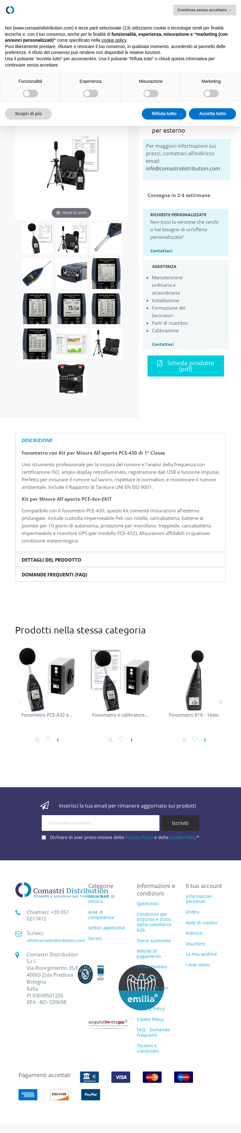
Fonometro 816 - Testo (194, 715)
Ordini (192, 912)
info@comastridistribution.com (183, 168)
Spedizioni (148, 903)
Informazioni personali (199, 899)
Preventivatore (152, 967)
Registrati (147, 998)
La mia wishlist (201, 954)
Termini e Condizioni (148, 1048)
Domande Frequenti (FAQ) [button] (54, 575)
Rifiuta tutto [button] (164, 113)
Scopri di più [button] (28, 113)
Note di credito (201, 923)
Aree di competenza (101, 915)
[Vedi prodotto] (58, 739)
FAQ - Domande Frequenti (153, 1032)
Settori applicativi (106, 928)
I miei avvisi (198, 965)
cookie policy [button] (113, 40)
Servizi (95, 938)
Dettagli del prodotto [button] (51, 560)
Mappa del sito (152, 988)
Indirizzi (194, 933)
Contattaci (161, 250)
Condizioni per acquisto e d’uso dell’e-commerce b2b (154, 922)
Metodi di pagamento (149, 953)
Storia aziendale (154, 940)
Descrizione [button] (37, 440)
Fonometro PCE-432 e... (46, 715)
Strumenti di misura (101, 899)
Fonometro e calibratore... (120, 715)
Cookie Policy (183, 837)
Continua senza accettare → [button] (205, 10)
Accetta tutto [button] (212, 113)
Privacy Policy (139, 837)
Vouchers (195, 944)
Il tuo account (204, 886)
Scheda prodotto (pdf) (185, 366)
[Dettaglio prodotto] (37, 739)
